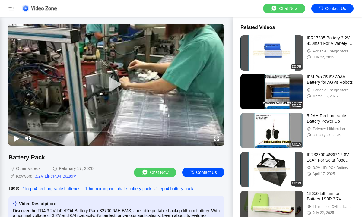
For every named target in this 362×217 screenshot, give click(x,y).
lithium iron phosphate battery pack (118, 188)
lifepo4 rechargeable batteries (52, 188)
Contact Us (332, 8)
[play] (116, 84)
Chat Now (284, 8)
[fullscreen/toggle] (217, 138)
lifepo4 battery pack (175, 188)
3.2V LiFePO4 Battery (55, 176)
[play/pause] (16, 138)
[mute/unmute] (28, 138)
